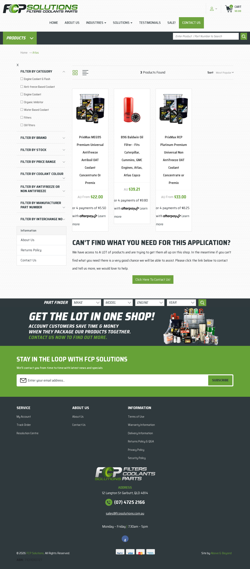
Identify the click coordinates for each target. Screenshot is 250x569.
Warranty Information (141, 425)
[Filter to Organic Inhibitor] (43, 102)
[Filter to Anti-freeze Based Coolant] (43, 87)
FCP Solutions (35, 553)
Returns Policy (31, 250)
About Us (72, 22)
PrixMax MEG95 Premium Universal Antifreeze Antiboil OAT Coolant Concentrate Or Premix (90, 160)
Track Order (24, 425)
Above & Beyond (221, 553)
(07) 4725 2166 (129, 502)
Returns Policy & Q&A (141, 441)
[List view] (85, 72)
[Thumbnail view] (75, 72)
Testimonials (150, 22)
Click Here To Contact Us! (153, 279)
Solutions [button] (121, 22)
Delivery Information (140, 433)
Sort (210, 72)
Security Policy (137, 458)
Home (53, 22)
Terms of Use (136, 416)
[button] (213, 8)
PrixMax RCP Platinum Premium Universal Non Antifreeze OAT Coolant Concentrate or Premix (173, 160)
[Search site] (243, 36)
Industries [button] (94, 22)
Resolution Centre (27, 433)
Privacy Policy (136, 449)
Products (19, 38)
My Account (24, 416)
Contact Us (191, 22)
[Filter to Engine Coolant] (43, 94)
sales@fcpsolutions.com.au (125, 513)
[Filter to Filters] (43, 117)
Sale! (171, 22)
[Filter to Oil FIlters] (43, 125)
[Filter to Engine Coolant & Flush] (43, 79)
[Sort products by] (224, 72)
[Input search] (206, 36)
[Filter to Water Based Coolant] (43, 110)
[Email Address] (113, 380)
